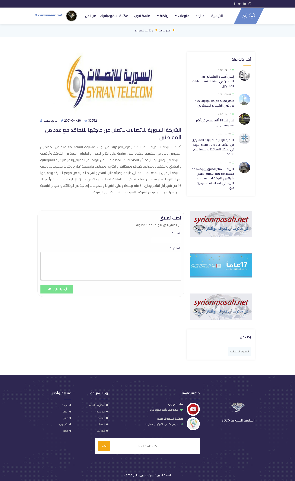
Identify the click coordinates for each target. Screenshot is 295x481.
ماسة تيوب (142, 15)
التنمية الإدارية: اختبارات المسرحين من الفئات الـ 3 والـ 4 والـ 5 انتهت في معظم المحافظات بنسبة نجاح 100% (213, 146)
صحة (65, 430)
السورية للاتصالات (239, 351)
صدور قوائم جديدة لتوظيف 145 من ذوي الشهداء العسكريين (214, 103)
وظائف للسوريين (143, 30)
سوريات (101, 430)
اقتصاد (101, 424)
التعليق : (175, 248)
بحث (104, 445)
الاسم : (176, 233)
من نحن (90, 15)
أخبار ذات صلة (241, 59)
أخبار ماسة (164, 30)
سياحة (65, 404)
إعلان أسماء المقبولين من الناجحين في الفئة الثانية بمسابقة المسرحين (213, 80)
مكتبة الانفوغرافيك (114, 15)
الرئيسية (217, 15)
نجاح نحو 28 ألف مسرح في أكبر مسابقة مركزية (215, 122)
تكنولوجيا (63, 424)
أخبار (202, 15)
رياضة (163, 15)
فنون (65, 417)
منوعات (183, 15)
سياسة (101, 417)
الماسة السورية (162, 475)
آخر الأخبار (100, 411)
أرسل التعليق (57, 289)
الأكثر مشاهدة (97, 404)
